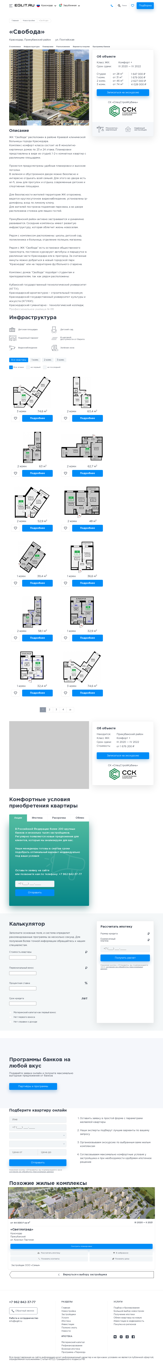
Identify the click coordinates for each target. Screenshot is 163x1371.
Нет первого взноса (24, 1017)
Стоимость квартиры (20, 952)
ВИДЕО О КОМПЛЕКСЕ (77, 124)
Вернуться (82, 1275)
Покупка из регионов (125, 1324)
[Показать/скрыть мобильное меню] (11, 5)
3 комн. (60, 360)
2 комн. (48, 360)
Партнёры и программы (33, 1086)
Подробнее (37, 418)
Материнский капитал (73, 1342)
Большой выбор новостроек (129, 1311)
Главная (15, 20)
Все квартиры (18, 360)
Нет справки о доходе (25, 1022)
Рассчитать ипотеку (50, 1253)
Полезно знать (69, 1328)
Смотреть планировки (81, 1246)
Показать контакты (50, 1259)
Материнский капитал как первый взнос (35, 1012)
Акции (18, 818)
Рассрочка (59, 818)
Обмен (80, 818)
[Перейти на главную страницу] (24, 5)
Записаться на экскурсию (123, 92)
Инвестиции (67, 1324)
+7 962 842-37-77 (112, 6)
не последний (53, 367)
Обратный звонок (23, 1311)
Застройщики (68, 1314)
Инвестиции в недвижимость (129, 1321)
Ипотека (37, 818)
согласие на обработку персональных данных (31, 1172)
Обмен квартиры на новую (128, 1318)
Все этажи (19, 367)
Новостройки (29, 20)
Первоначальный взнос (21, 968)
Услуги (65, 1318)
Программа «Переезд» (73, 1352)
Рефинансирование (71, 1346)
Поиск (124, 5)
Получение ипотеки (124, 1314)
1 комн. (35, 360)
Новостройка (68, 1311)
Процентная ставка (19, 983)
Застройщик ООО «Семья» (25, 1265)
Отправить (35, 893)
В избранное (15, 418)
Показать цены (122, 1259)
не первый (36, 367)
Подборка (145, 6)
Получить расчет (125, 958)
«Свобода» (44, 20)
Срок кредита (16, 998)
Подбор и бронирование (127, 1308)
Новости (66, 1331)
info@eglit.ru (15, 1321)
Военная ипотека (70, 1349)
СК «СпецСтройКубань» (123, 102)
